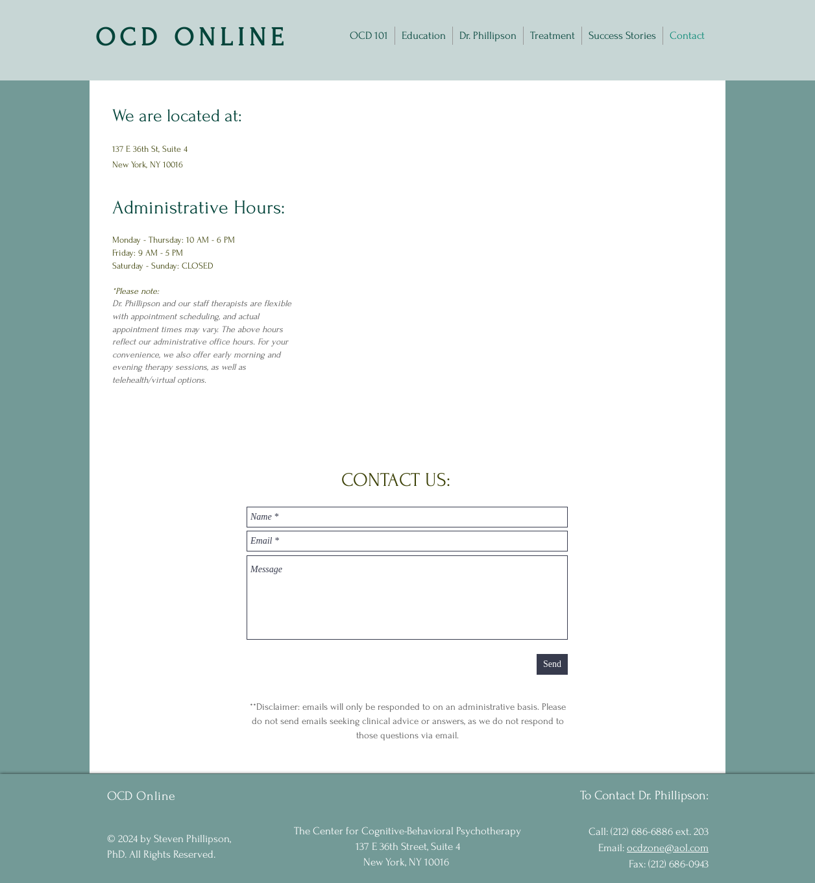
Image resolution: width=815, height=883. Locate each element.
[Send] (552, 664)
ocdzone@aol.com (668, 847)
